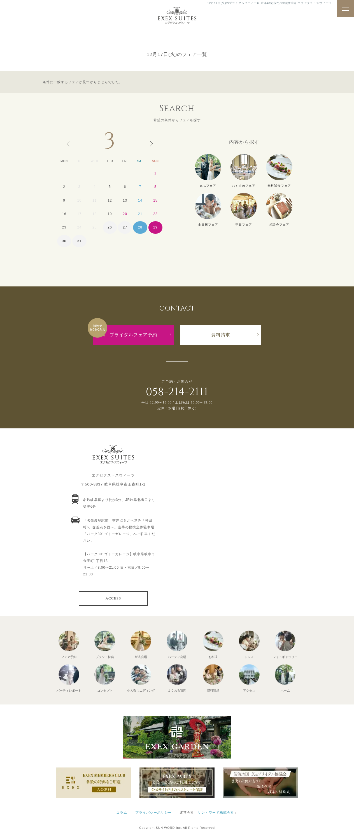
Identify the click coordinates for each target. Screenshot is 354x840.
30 (64, 241)
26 (110, 227)
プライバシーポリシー (153, 813)
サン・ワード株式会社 (216, 813)
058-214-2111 (177, 392)
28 (140, 227)
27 (125, 227)
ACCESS (113, 598)
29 (155, 227)
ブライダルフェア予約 (133, 334)
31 (79, 241)
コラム (121, 813)
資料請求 (220, 334)
